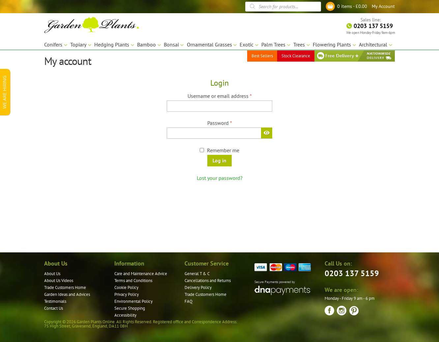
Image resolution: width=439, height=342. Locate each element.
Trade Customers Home (65, 287)
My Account (383, 6)
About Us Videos (58, 280)
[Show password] (266, 133)
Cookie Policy (126, 287)
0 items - (352, 6)
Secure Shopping (129, 308)
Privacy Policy (126, 294)
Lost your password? (220, 178)
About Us (52, 273)
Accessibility (125, 315)
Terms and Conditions (133, 280)
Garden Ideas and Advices (67, 294)
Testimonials (55, 301)
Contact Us (53, 308)
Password (229, 122)
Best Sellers (262, 56)
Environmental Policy (133, 301)
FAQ (188, 301)
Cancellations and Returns (208, 280)
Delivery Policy (198, 287)
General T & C (197, 273)
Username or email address (230, 95)
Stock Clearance (295, 56)
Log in (219, 160)
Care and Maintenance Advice (140, 273)
